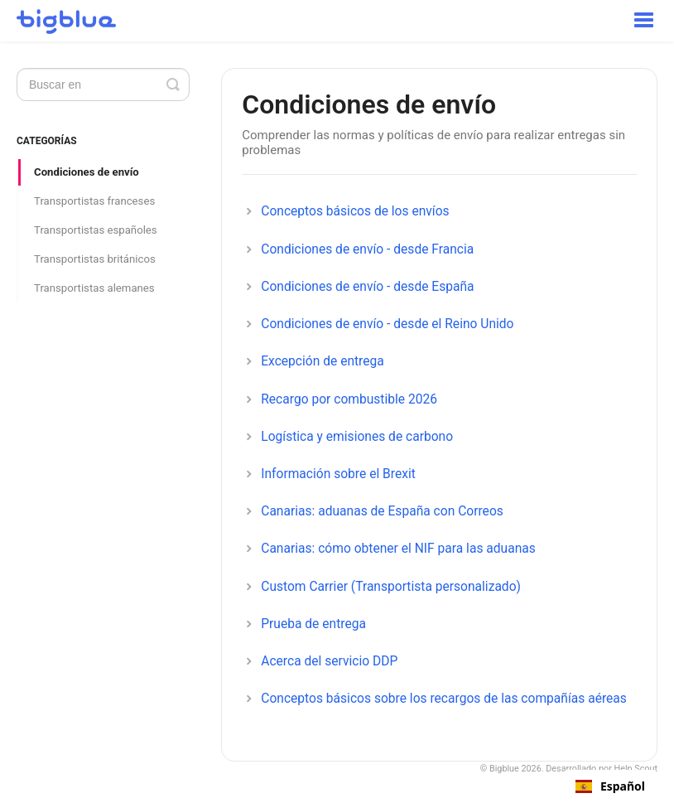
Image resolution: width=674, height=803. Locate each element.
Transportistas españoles (95, 230)
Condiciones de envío (86, 172)
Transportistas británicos (95, 259)
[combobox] (610, 786)
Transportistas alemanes (94, 288)
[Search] (103, 84)
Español (610, 786)
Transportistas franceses (94, 201)
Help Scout (636, 768)
